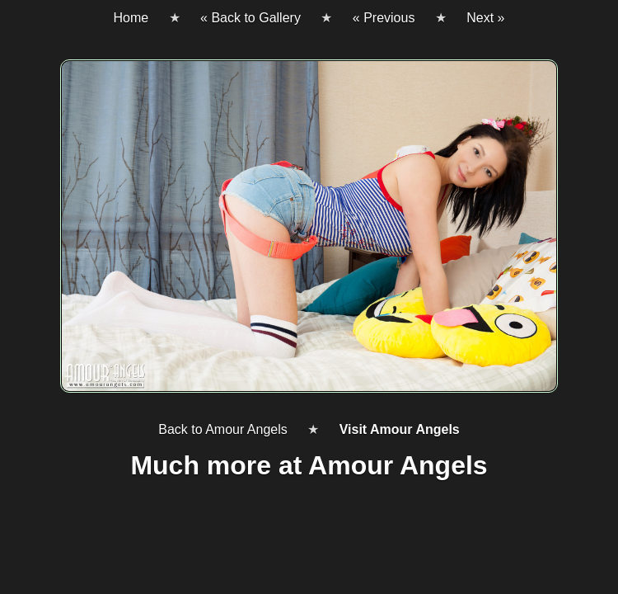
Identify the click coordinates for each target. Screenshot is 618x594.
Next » (485, 18)
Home (130, 18)
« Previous (384, 18)
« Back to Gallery (250, 18)
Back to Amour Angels (223, 429)
